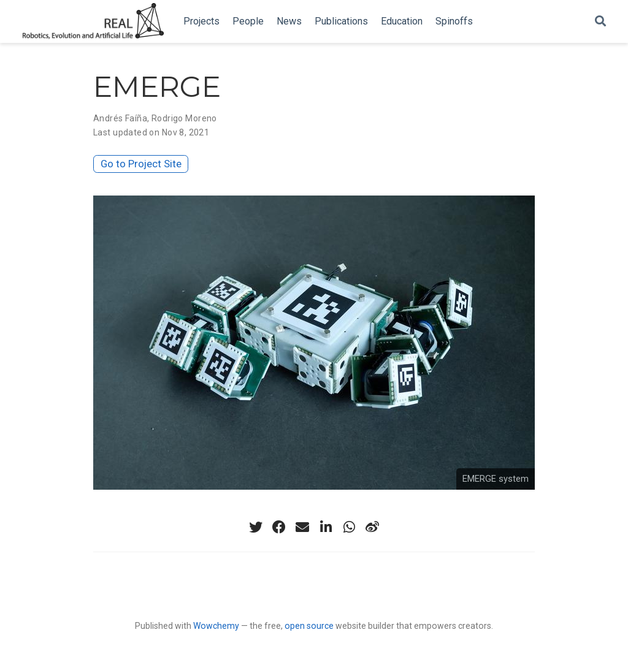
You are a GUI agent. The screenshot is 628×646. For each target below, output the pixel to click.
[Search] (600, 22)
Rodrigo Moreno (184, 118)
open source (309, 626)
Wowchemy (216, 626)
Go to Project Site (141, 164)
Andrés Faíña (120, 118)
